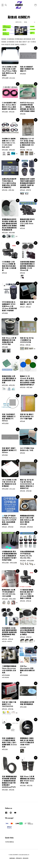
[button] (2, 5)
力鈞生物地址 (9, 842)
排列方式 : (19, 22)
